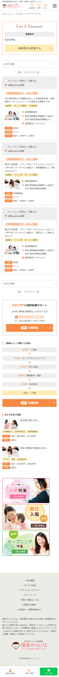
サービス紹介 (30, 585)
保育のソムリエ (7, 13)
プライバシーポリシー (30, 590)
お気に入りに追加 (16, 85)
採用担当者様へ (30, 604)
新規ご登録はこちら (30, 600)
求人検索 (19, 13)
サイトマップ (30, 595)
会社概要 (30, 580)
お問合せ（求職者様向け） (30, 609)
